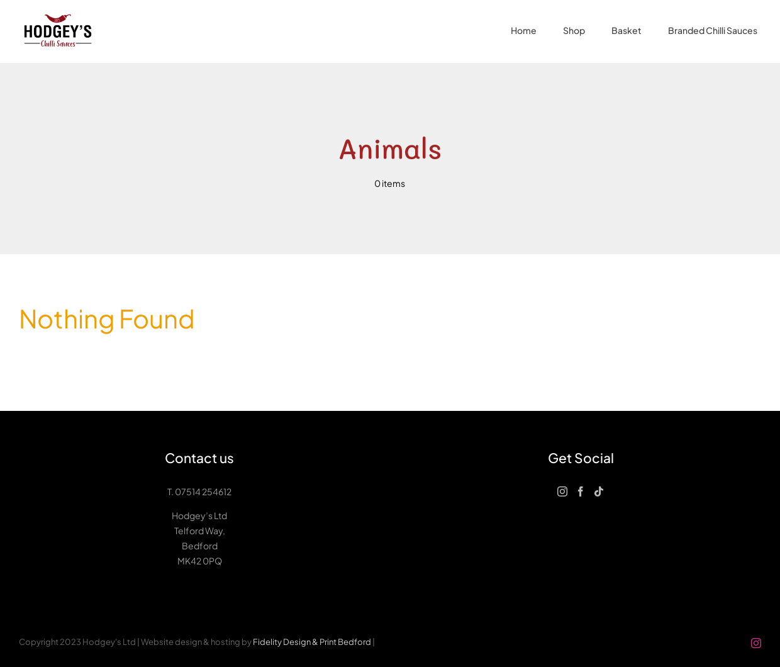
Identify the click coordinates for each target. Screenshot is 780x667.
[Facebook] (581, 491)
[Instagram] (562, 491)
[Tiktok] (599, 491)
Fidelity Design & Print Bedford (312, 642)
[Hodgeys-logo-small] (58, 11)
